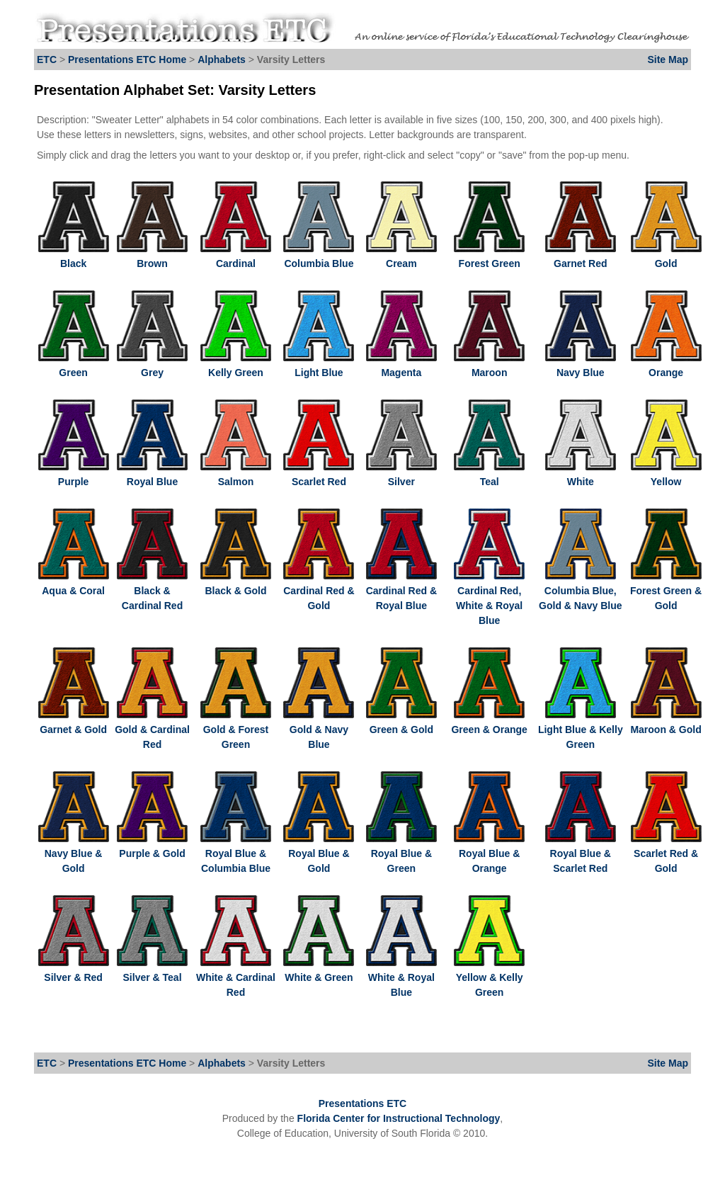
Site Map (667, 59)
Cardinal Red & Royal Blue (401, 590)
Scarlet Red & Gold (666, 853)
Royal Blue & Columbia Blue (235, 853)
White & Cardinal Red (235, 977)
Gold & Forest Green (235, 729)
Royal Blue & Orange (489, 853)
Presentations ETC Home (127, 59)
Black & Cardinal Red (152, 590)
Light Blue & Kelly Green (580, 729)
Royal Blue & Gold (318, 853)
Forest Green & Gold (666, 590)
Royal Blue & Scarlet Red (580, 853)
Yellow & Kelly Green (489, 977)
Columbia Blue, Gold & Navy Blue (580, 590)
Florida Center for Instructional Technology (399, 1118)
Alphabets (222, 59)
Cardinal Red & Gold (318, 590)
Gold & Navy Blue (318, 729)
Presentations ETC (362, 1103)
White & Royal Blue (401, 977)
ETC (47, 59)
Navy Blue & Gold (73, 853)
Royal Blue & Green (401, 853)
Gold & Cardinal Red (152, 729)
